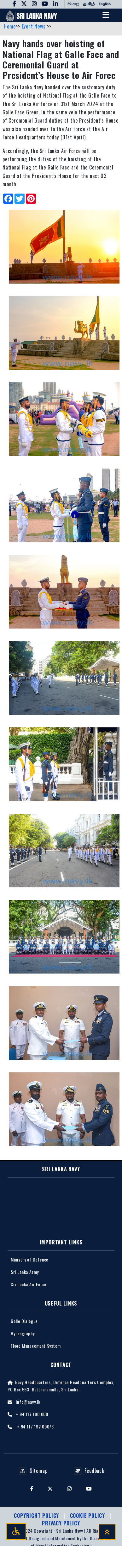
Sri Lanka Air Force (28, 1284)
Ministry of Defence (29, 1259)
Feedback (89, 1470)
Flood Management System (36, 1345)
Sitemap (33, 1470)
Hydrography (23, 1333)
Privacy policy (61, 1523)
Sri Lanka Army (25, 1271)
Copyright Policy (37, 1515)
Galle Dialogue (24, 1321)
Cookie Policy (88, 1515)
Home (10, 26)
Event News (34, 26)
